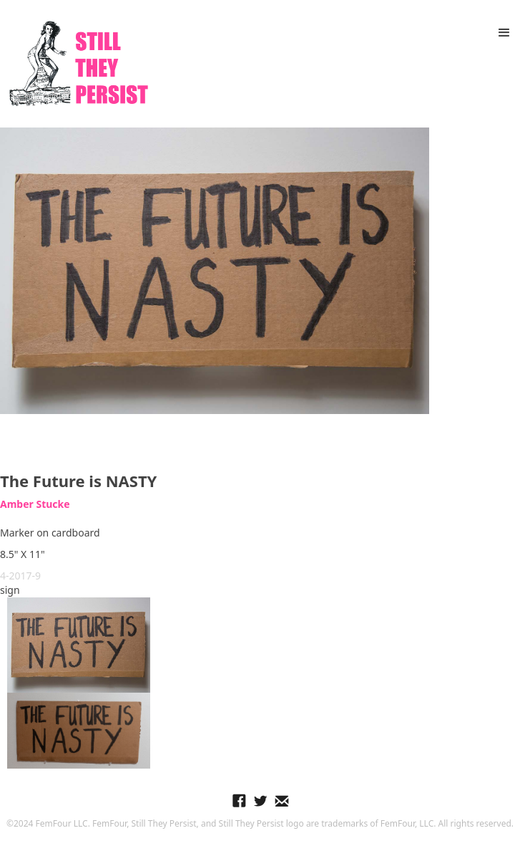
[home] (75, 63)
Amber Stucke (35, 504)
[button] (504, 33)
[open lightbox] (214, 271)
